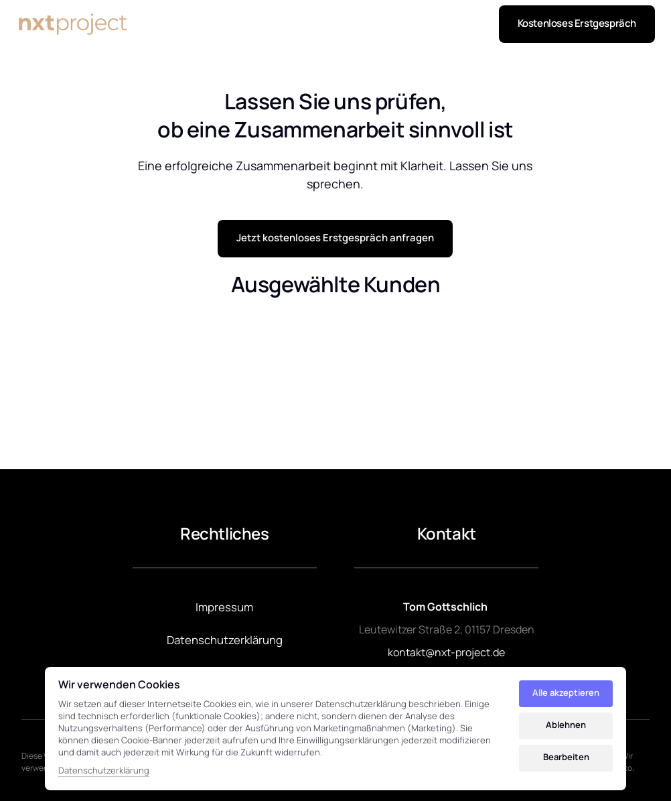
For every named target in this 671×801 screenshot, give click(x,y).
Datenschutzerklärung (103, 770)
